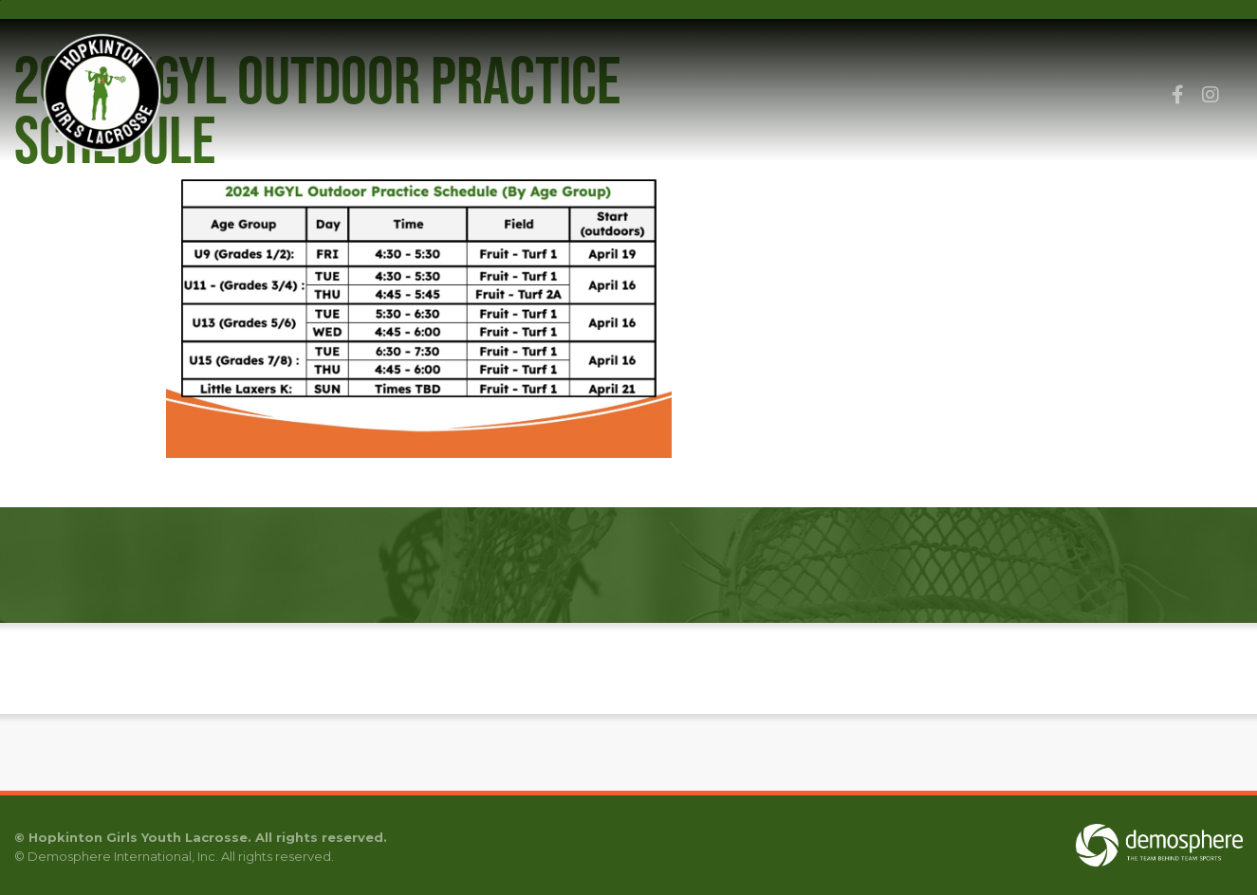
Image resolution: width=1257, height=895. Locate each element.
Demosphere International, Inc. (123, 856)
